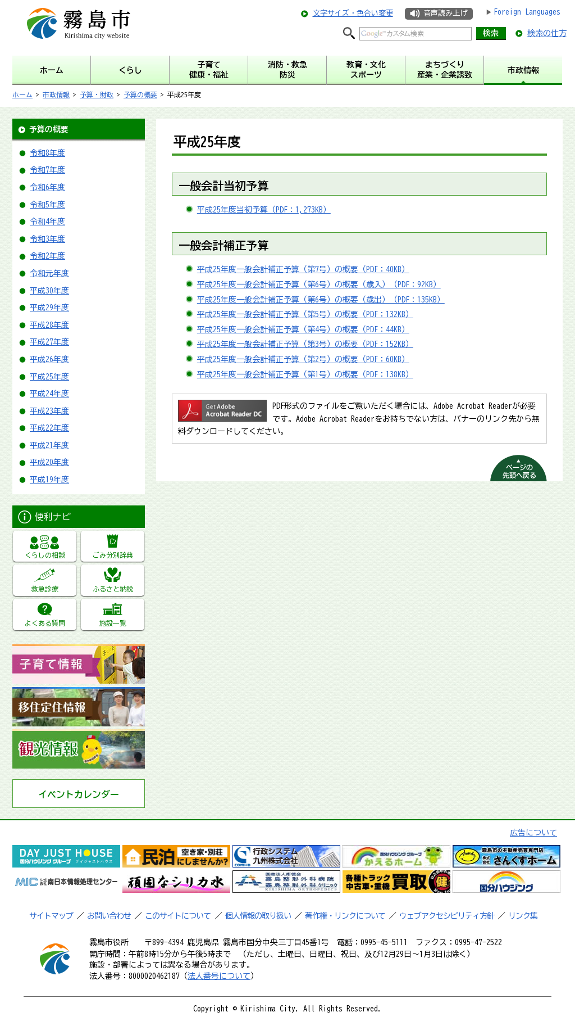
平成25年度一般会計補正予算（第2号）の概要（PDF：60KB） (303, 359)
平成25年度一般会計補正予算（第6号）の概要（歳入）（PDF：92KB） (319, 284)
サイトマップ (51, 916)
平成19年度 (49, 480)
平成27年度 (49, 342)
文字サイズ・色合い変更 (353, 13)
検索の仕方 (547, 33)
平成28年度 (49, 325)
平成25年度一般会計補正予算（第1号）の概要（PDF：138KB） (305, 374)
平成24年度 (49, 393)
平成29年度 (49, 307)
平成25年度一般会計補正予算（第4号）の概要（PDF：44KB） (303, 329)
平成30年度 (49, 291)
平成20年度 (49, 462)
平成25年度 (49, 377)
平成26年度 (49, 359)
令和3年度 (47, 239)
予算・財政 (96, 94)
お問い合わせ (109, 916)
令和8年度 (47, 153)
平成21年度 (49, 445)
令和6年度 (47, 187)
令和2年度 (47, 256)
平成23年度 (49, 411)
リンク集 (522, 916)
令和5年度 (47, 205)
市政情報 (56, 94)
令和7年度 (47, 170)
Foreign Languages (527, 12)
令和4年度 (47, 221)
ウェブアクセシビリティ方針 (446, 916)
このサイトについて (178, 916)
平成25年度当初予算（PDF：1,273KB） (264, 210)
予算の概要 (140, 94)
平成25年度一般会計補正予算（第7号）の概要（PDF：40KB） (303, 269)
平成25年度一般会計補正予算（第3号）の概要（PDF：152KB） (305, 344)
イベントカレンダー (78, 794)
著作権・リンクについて (345, 916)
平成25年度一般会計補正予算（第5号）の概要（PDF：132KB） (305, 314)
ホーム (22, 94)
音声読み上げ (445, 13)
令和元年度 (49, 273)
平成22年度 (49, 428)
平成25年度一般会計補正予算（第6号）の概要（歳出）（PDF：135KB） (321, 300)
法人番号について (219, 976)
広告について (533, 833)
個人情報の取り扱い (258, 916)
